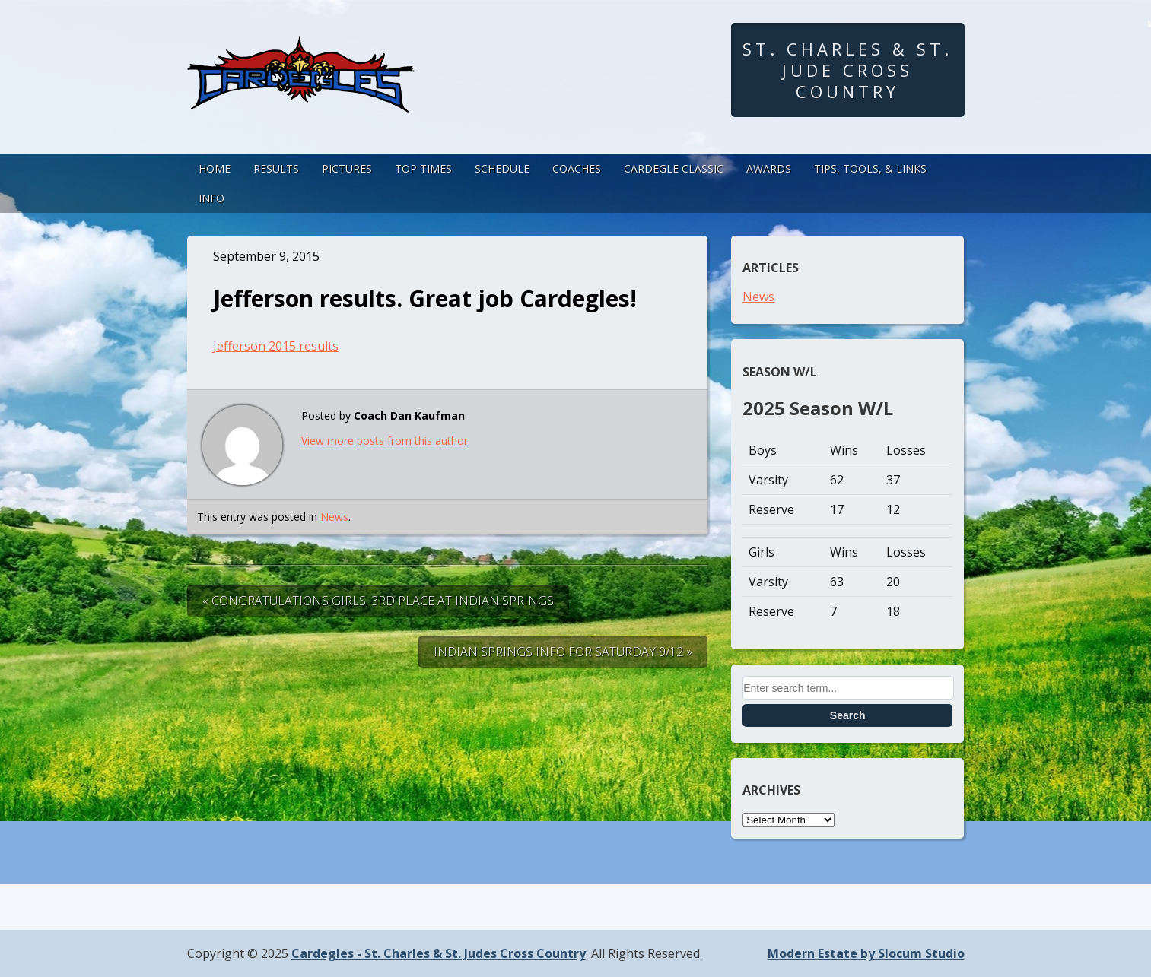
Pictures (347, 168)
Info (211, 198)
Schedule (502, 168)
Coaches (576, 168)
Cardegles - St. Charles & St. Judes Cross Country (438, 953)
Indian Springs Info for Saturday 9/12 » (563, 651)
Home (215, 168)
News (334, 516)
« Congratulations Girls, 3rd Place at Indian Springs (378, 600)
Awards (768, 168)
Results (276, 168)
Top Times (423, 168)
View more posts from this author (384, 440)
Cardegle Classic (673, 168)
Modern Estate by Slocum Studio (866, 953)
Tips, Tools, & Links (870, 168)
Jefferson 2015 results (276, 346)
